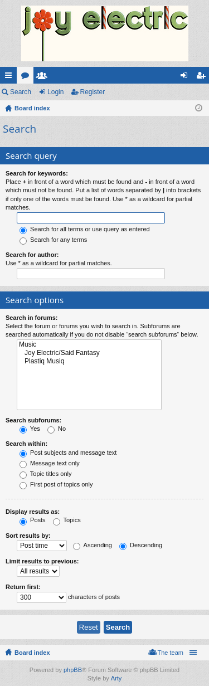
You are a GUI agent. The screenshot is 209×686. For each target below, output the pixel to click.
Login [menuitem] (186, 77)
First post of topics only (56, 484)
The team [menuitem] (170, 652)
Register (92, 92)
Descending (140, 545)
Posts (33, 520)
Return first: (23, 586)
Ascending (92, 545)
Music (89, 344)
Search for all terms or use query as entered (85, 229)
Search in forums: (32, 317)
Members (44, 77)
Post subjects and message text (68, 452)
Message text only (50, 463)
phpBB (73, 669)
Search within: (26, 443)
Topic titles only (45, 473)
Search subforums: (33, 420)
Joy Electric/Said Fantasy (89, 353)
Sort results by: (28, 535)
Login (55, 92)
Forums (27, 77)
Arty (116, 678)
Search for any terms (53, 239)
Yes (30, 428)
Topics (67, 520)
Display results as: (33, 511)
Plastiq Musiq (89, 361)
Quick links (10, 77)
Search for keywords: (37, 173)
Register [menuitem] (203, 77)
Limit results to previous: (42, 561)
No (56, 428)
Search (20, 92)
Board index (32, 652)
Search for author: (32, 254)
